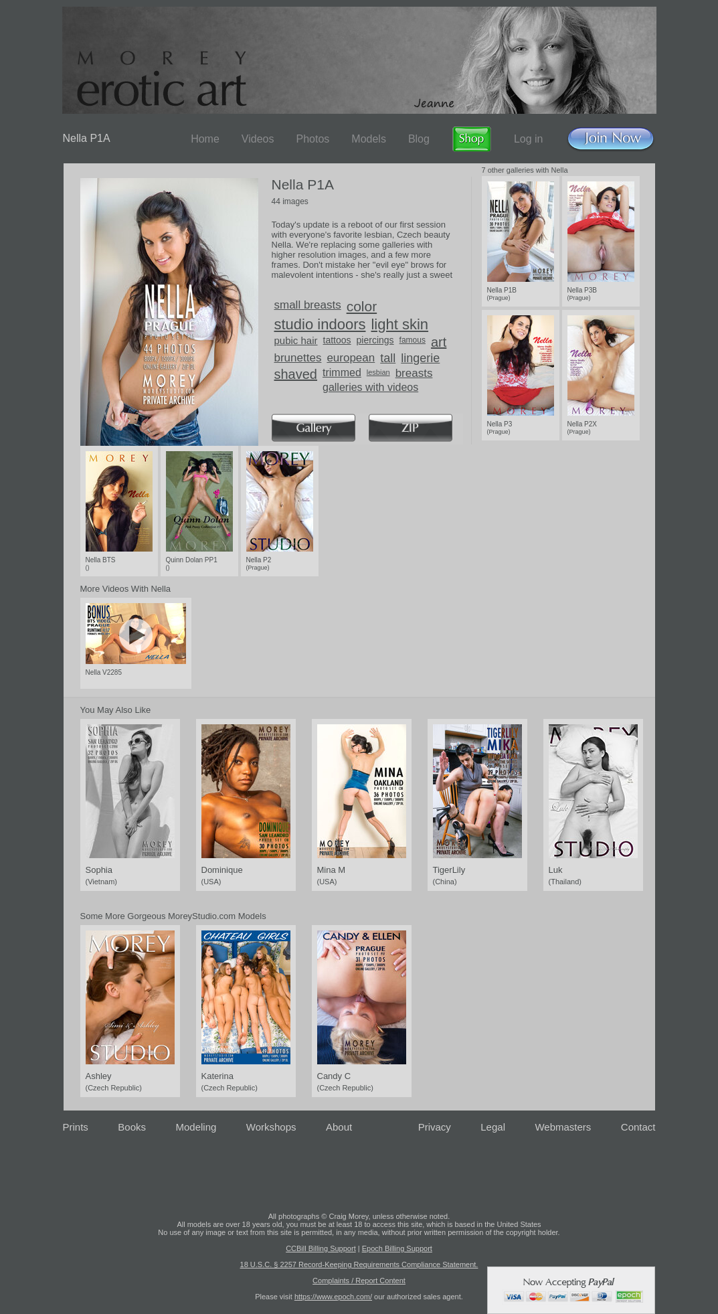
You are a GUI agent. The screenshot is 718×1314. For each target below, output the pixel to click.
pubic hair (296, 340)
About (339, 1127)
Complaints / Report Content (359, 1281)
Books (132, 1127)
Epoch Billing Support (397, 1248)
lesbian (378, 372)
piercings (375, 340)
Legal (492, 1127)
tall (387, 358)
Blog (419, 139)
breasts (414, 373)
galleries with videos (370, 387)
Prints (75, 1127)
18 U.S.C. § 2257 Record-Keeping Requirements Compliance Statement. (359, 1264)
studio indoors (320, 324)
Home (205, 139)
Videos (258, 139)
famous (412, 340)
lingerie (420, 358)
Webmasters (563, 1127)
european (351, 357)
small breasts (307, 305)
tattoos (337, 340)
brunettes (298, 357)
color (362, 306)
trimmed (342, 372)
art (438, 342)
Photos (312, 139)
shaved (296, 374)
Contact (638, 1127)
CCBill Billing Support (321, 1248)
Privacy (434, 1127)
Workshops (271, 1127)
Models (368, 139)
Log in (528, 139)
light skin (399, 324)
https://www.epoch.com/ (333, 1297)
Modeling (195, 1127)
